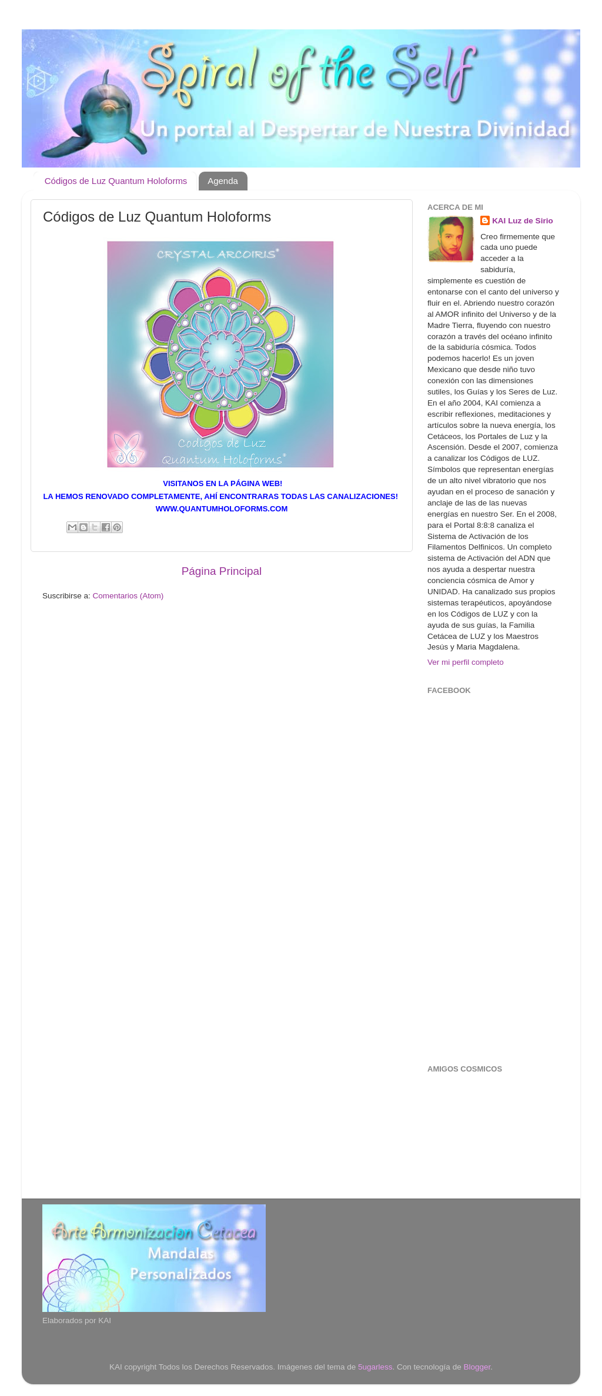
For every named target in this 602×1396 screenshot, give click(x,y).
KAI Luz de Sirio (522, 220)
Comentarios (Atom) (128, 595)
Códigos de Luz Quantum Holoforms (116, 181)
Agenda (223, 181)
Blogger (476, 1366)
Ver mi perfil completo (465, 662)
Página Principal (222, 571)
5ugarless (375, 1366)
